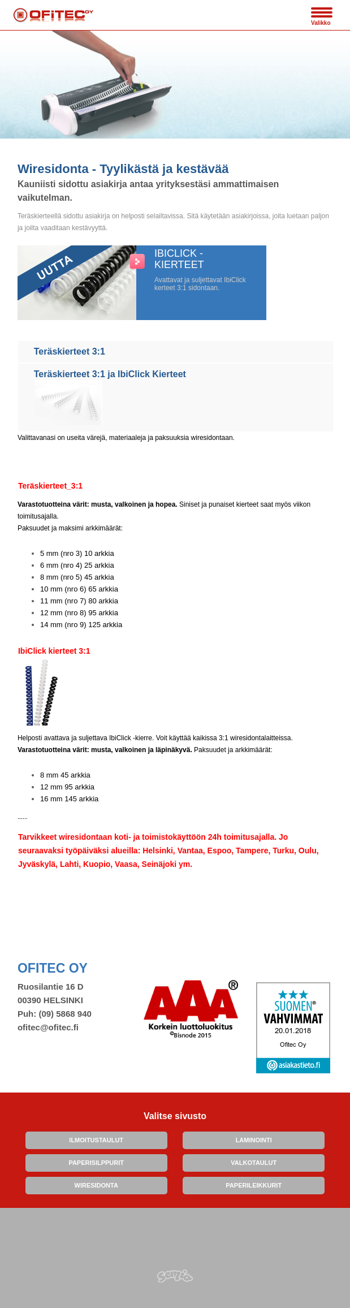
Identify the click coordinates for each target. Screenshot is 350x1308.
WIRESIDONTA (96, 1185)
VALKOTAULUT (253, 1162)
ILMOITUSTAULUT (96, 1140)
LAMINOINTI (254, 1140)
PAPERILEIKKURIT (254, 1185)
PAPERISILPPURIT (96, 1162)
